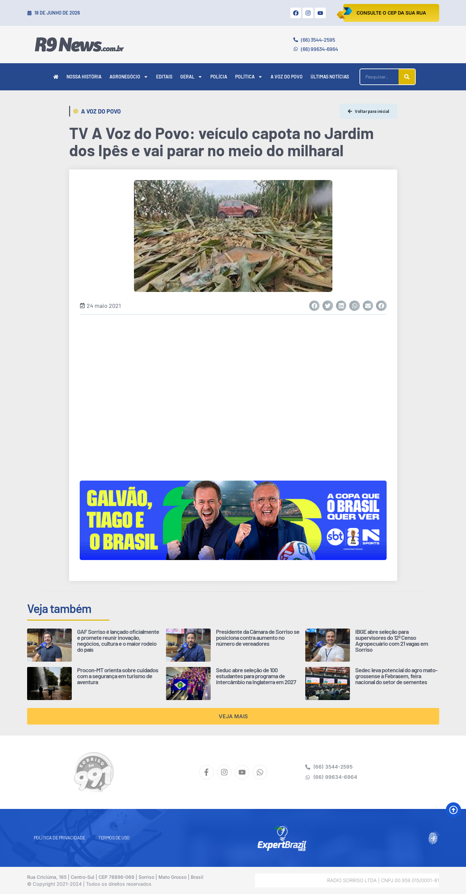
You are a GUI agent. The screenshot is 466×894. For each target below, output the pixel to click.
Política (249, 76)
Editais (164, 76)
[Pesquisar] (407, 76)
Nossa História (84, 76)
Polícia (218, 76)
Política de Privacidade (59, 837)
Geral (191, 76)
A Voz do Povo (287, 76)
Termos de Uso (114, 837)
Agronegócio (128, 76)
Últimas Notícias (330, 76)
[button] (314, 306)
